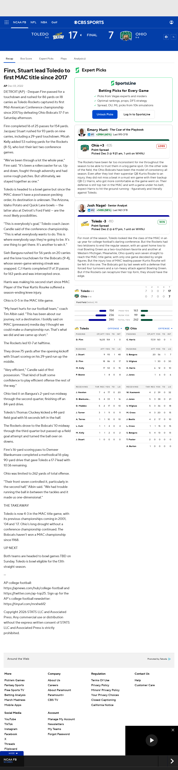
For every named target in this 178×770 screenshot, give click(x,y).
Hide (13, 753)
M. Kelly (80, 368)
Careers (53, 685)
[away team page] (58, 36)
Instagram (10, 729)
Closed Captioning (103, 700)
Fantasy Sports (14, 685)
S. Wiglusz (131, 361)
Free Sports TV (14, 690)
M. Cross (130, 412)
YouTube (10, 719)
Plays (64, 58)
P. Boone (80, 374)
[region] (151, 740)
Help (138, 680)
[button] (152, 740)
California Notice (102, 705)
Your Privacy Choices (105, 695)
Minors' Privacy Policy (105, 690)
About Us (54, 680)
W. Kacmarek (133, 392)
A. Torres (80, 419)
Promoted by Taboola (159, 659)
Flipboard (10, 749)
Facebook (10, 734)
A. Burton (131, 446)
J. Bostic (130, 419)
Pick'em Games (14, 680)
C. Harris (130, 339)
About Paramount (59, 690)
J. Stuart (80, 354)
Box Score (26, 58)
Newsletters (56, 724)
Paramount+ (56, 695)
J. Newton (81, 392)
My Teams (54, 729)
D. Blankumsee (83, 399)
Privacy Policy (100, 685)
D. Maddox (81, 406)
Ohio (133, 328)
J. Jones (130, 374)
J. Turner (80, 412)
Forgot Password (59, 734)
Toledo (84, 328)
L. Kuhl (79, 426)
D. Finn (79, 339)
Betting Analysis (14, 695)
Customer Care (145, 685)
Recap (9, 58)
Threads (9, 744)
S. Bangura (131, 354)
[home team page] (126, 36)
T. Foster (130, 439)
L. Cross (130, 426)
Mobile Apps (12, 705)
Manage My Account (61, 719)
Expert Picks (46, 58)
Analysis (79, 58)
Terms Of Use (100, 680)
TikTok (8, 724)
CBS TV (53, 700)
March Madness (14, 700)
